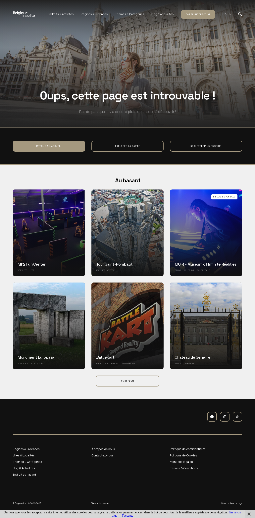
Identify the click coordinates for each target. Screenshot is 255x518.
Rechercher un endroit (206, 146)
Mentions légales (181, 461)
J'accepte (127, 515)
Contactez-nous (102, 455)
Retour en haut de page (231, 503)
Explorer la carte (127, 146)
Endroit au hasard (24, 474)
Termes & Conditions (184, 468)
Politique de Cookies (183, 455)
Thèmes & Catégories (129, 14)
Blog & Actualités (162, 14)
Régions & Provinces (94, 14)
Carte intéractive (198, 14)
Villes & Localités (24, 455)
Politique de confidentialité (188, 449)
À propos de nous (103, 449)
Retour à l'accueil (48, 146)
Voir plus (127, 381)
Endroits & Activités (61, 14)
